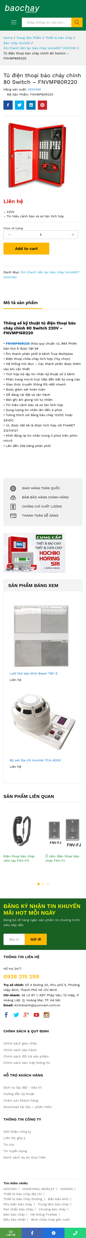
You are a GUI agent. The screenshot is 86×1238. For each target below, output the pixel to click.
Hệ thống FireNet (44, 1214)
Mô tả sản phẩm (20, 302)
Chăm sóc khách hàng (20, 1100)
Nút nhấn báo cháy (18, 1209)
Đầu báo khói (58, 1199)
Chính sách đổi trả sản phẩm (26, 1056)
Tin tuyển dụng (15, 1151)
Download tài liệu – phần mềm (27, 1107)
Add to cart (26, 248)
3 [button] (48, 884)
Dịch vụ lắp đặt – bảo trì (22, 1087)
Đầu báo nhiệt (14, 1219)
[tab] (22, 304)
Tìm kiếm (77, 22)
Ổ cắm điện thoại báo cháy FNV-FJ (62, 858)
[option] (22, 842)
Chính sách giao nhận (20, 1043)
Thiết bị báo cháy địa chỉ (22, 1194)
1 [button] (38, 884)
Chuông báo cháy (52, 1209)
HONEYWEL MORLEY (38, 1189)
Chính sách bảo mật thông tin (26, 1063)
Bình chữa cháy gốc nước (50, 1219)
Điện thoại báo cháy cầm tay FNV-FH (18, 858)
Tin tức (8, 1144)
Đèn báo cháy (14, 1214)
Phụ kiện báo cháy (17, 1204)
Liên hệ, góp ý (14, 1138)
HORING (66, 1189)
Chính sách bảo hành (19, 1050)
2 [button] (43, 884)
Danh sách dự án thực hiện (24, 1157)
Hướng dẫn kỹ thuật (18, 1094)
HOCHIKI (34, 89)
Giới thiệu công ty (17, 1131)
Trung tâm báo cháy (53, 1204)
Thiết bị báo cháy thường (22, 1199)
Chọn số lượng (13, 228)
